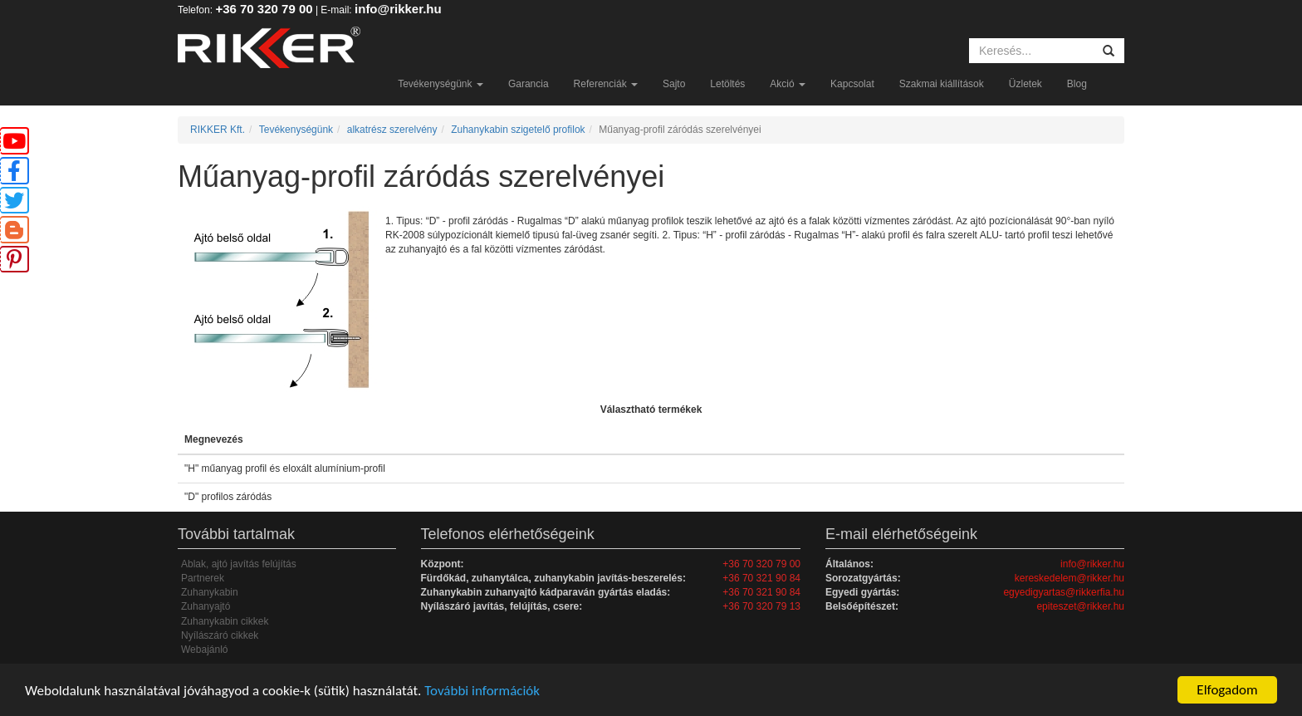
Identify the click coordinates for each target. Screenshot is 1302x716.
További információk (482, 690)
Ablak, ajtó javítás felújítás (238, 564)
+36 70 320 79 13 (761, 606)
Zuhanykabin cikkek (224, 621)
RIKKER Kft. (217, 129)
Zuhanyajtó (205, 606)
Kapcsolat (852, 84)
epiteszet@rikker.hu (1080, 606)
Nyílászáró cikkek (219, 635)
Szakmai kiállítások (941, 84)
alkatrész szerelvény (392, 129)
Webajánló (204, 649)
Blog (1077, 84)
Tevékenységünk (440, 84)
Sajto (674, 84)
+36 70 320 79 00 (263, 9)
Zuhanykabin (209, 592)
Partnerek (202, 578)
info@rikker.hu (398, 9)
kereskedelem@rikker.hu (1069, 578)
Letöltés (727, 84)
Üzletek (1025, 84)
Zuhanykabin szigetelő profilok (518, 129)
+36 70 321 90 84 (761, 578)
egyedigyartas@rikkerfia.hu (1063, 592)
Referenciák (606, 84)
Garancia (528, 84)
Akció (787, 84)
